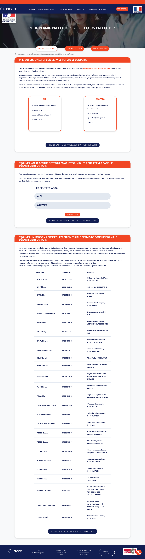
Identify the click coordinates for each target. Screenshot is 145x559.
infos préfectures (46, 48)
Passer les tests (65, 9)
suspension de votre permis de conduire (97, 68)
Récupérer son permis (46, 9)
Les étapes (81, 9)
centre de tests (74, 48)
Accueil (32, 9)
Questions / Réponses (97, 9)
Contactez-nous (107, 552)
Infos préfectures (33, 54)
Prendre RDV (122, 9)
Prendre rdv (72, 215)
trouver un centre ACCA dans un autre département (72, 221)
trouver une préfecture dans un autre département (72, 145)
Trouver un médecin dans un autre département (72, 531)
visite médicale (100, 48)
